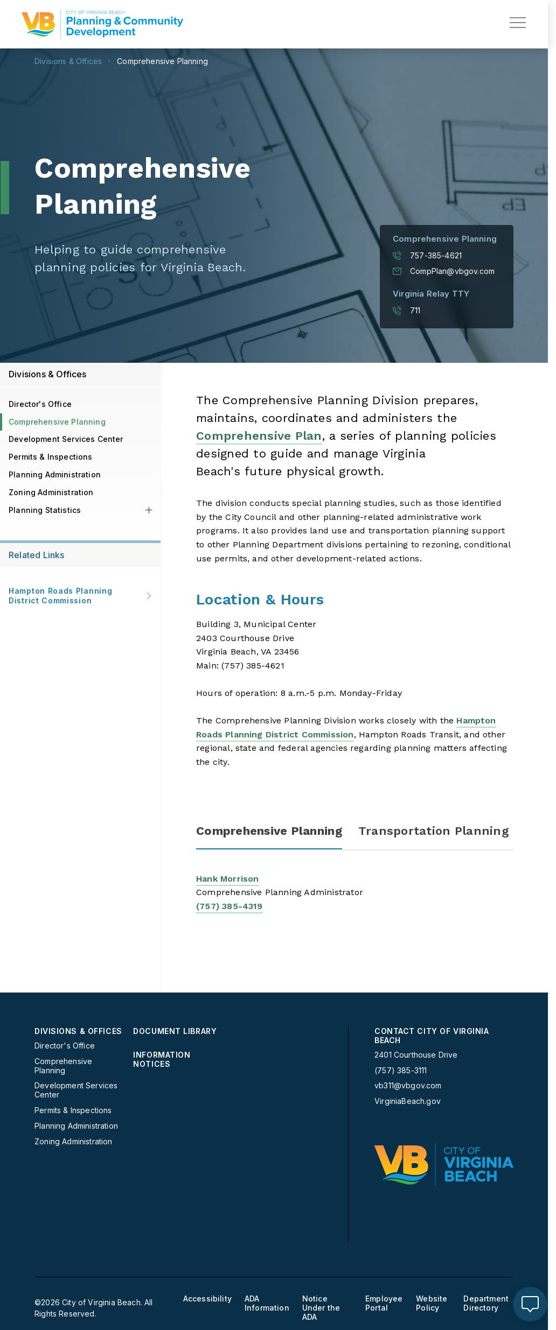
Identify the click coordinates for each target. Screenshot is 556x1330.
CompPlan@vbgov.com (444, 271)
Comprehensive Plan (259, 435)
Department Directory (486, 1303)
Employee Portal (383, 1303)
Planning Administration (55, 474)
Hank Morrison (227, 879)
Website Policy (431, 1303)
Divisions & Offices (68, 61)
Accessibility (207, 1298)
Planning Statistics (45, 510)
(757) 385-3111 (400, 1070)
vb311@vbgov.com (408, 1085)
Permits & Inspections (51, 456)
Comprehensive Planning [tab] (269, 831)
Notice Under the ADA (321, 1307)
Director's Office (40, 404)
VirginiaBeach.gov (407, 1101)
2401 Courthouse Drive (416, 1054)
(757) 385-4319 (229, 906)
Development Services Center (66, 439)
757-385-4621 (427, 255)
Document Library (175, 1031)
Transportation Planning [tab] (433, 831)
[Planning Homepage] (102, 24)
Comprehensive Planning (162, 61)
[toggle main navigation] (517, 22)
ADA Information (267, 1303)
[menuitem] (79, 1086)
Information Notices (161, 1059)
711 (407, 310)
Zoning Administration (51, 492)
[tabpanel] (354, 906)
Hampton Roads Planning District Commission (80, 595)
